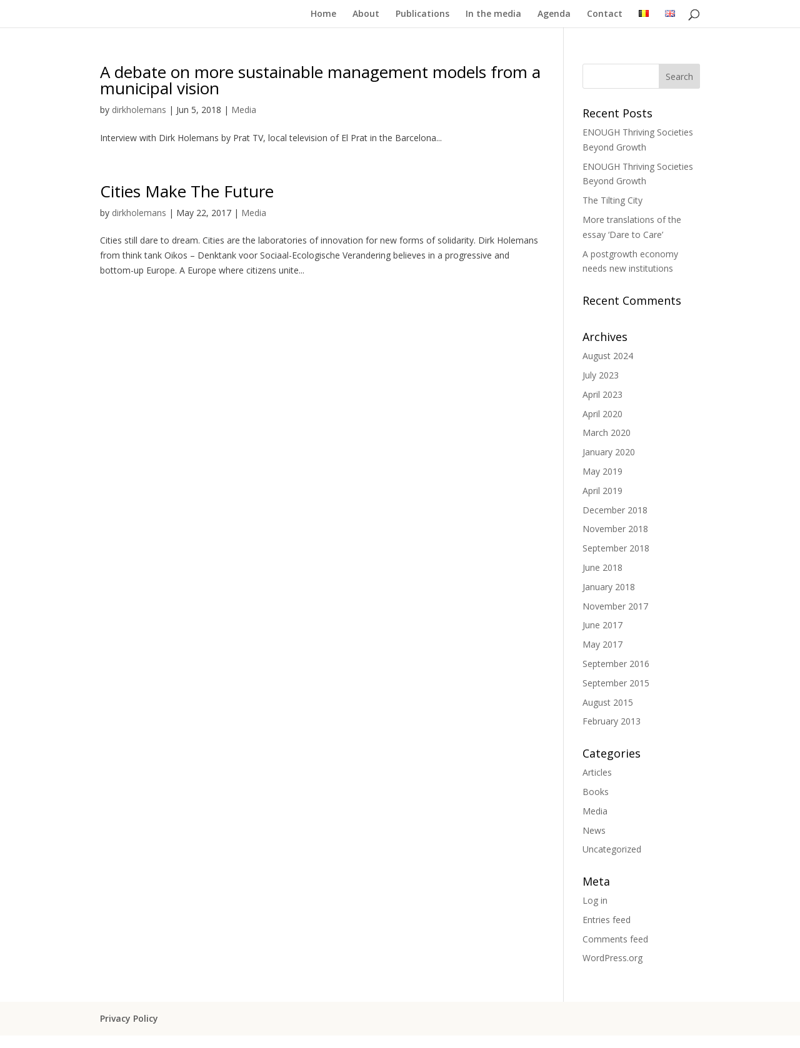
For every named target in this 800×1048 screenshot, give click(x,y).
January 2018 (608, 587)
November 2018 (615, 529)
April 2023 (602, 394)
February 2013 (611, 721)
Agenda (554, 14)
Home (323, 14)
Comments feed (615, 939)
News (594, 830)
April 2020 (602, 414)
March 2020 (606, 432)
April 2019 (602, 491)
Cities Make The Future (187, 191)
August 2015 (607, 702)
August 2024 (607, 356)
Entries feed (606, 920)
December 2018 (615, 510)
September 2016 (615, 664)
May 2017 (602, 644)
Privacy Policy (129, 1018)
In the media (493, 14)
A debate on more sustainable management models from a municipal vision (320, 80)
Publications (422, 14)
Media (243, 110)
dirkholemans (139, 110)
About (365, 14)
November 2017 (615, 606)
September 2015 (615, 683)
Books (595, 792)
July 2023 (600, 375)
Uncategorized (611, 849)
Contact (604, 14)
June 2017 (602, 625)
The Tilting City (612, 200)
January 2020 (608, 452)
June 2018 (602, 567)
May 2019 (602, 471)
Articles (597, 772)
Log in (595, 900)
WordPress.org (612, 958)
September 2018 (615, 548)
